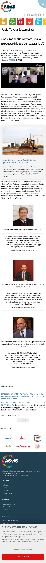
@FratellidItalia (31, 353)
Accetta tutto (23, 557)
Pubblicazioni (7, 493)
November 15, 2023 (29, 250)
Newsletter (6, 516)
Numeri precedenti (9, 523)
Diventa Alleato (8, 507)
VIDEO (11, 60)
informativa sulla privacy (30, 542)
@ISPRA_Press (32, 294)
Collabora (6, 510)
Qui (3, 539)
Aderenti (6, 485)
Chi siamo (5, 481)
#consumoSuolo (10, 245)
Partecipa (5, 500)
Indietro (23, 420)
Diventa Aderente (9, 504)
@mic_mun (23, 294)
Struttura (6, 491)
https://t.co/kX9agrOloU (26, 247)
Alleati (5, 488)
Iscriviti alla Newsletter (10, 520)
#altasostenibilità (12, 236)
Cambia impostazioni (23, 549)
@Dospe (14, 247)
